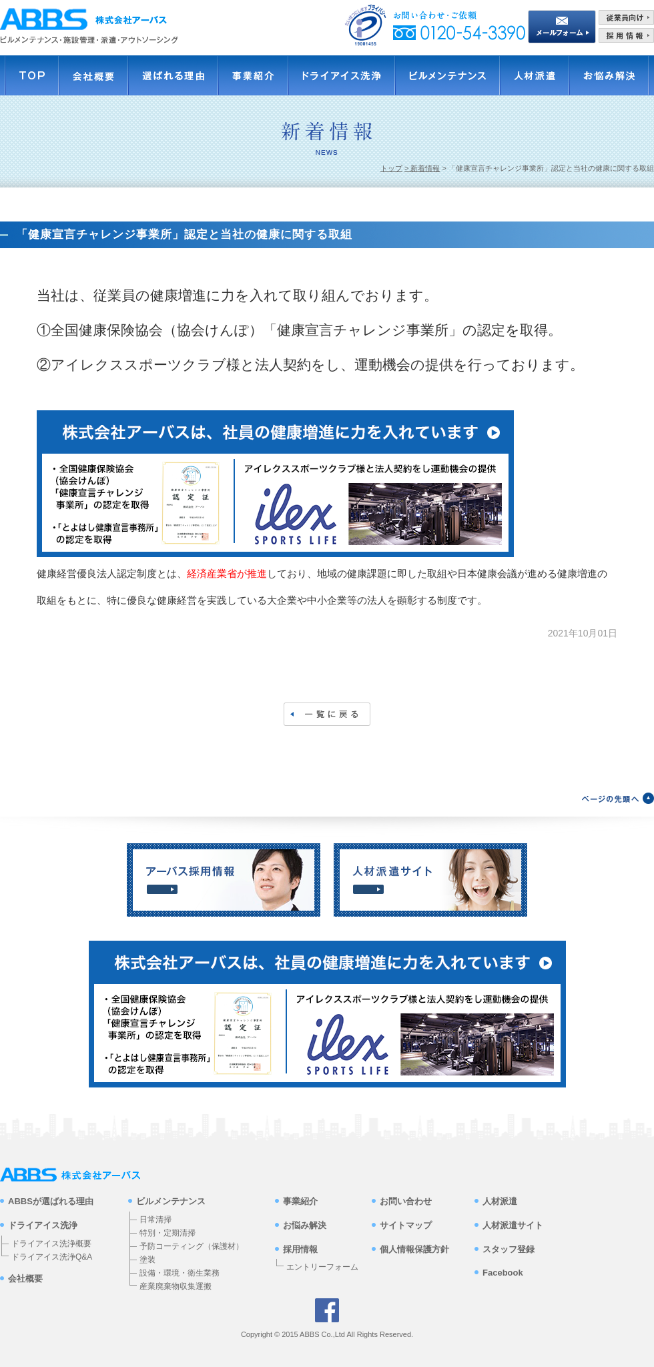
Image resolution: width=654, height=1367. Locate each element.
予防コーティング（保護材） (191, 1246)
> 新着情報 (422, 168)
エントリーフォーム (322, 1267)
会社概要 (25, 1279)
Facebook (502, 1273)
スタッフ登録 (508, 1249)
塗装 (147, 1259)
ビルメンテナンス (171, 1201)
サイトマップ (406, 1225)
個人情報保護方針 (414, 1249)
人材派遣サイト (512, 1225)
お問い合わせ (406, 1201)
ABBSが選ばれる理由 (50, 1201)
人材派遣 (499, 1201)
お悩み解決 (304, 1225)
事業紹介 (300, 1201)
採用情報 (300, 1249)
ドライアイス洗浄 (42, 1225)
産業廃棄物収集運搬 (175, 1286)
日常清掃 (155, 1219)
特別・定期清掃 (167, 1233)
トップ (391, 168)
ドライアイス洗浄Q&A (51, 1257)
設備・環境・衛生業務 (179, 1273)
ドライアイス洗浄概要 (51, 1243)
